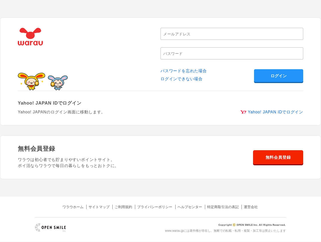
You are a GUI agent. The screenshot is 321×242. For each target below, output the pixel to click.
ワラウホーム (73, 207)
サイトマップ (99, 207)
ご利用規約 (123, 207)
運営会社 (251, 207)
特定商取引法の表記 (223, 207)
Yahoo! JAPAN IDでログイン (275, 112)
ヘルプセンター (190, 207)
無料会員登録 (278, 157)
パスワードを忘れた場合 (183, 71)
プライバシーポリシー (154, 207)
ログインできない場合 (181, 79)
